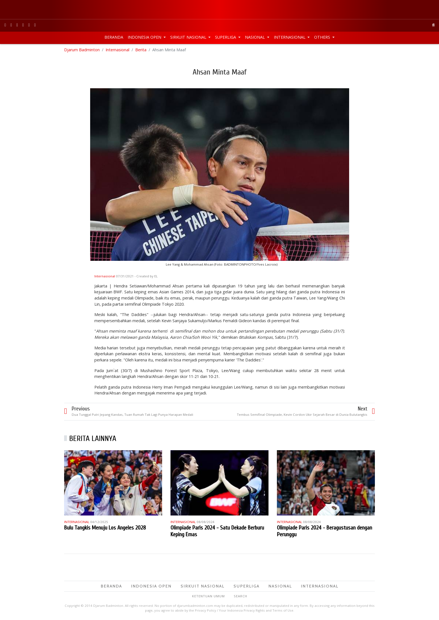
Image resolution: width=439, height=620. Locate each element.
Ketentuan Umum (208, 597)
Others (322, 37)
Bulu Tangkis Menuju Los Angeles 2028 (105, 528)
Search (240, 597)
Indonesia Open (145, 37)
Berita (140, 50)
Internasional (290, 37)
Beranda (113, 37)
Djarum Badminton (82, 50)
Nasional (255, 37)
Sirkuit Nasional (188, 37)
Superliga (226, 37)
